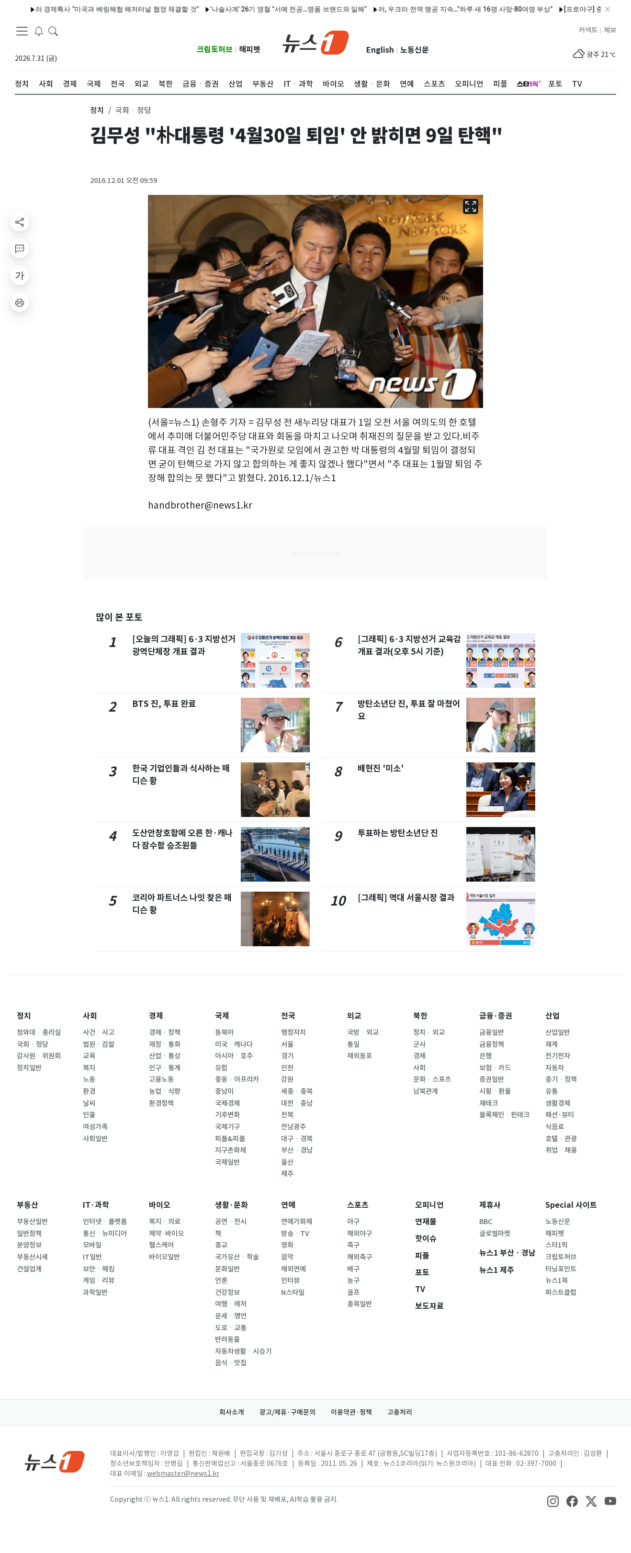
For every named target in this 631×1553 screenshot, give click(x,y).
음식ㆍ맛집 (231, 1363)
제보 (610, 30)
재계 (551, 1044)
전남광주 (293, 1126)
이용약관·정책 (351, 1412)
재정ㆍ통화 (164, 1044)
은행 (485, 1056)
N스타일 (292, 1292)
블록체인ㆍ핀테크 (504, 1115)
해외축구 (359, 1257)
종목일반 (359, 1304)
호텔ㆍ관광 (561, 1138)
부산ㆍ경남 (297, 1150)
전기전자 (557, 1056)
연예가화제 (296, 1221)
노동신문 (414, 50)
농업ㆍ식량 (164, 1091)
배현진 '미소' (381, 768)
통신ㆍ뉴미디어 (105, 1233)
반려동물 (227, 1339)
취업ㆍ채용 (561, 1150)
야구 (353, 1221)
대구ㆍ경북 (297, 1138)
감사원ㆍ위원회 (39, 1056)
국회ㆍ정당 (32, 1044)
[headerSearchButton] (53, 30)
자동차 (554, 1068)
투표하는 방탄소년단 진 (398, 833)
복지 (89, 1068)
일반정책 (29, 1233)
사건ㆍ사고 (98, 1032)
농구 (353, 1280)
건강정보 (227, 1292)
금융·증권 (495, 1016)
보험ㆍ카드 (495, 1068)
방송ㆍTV (295, 1233)
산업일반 (557, 1032)
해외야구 (359, 1233)
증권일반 (491, 1079)
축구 (353, 1245)
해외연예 (293, 1269)
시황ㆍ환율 (495, 1091)
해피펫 (249, 50)
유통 (551, 1091)
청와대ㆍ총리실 (39, 1032)
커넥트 (588, 30)
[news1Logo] (55, 1461)
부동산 (27, 1205)
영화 (287, 1245)
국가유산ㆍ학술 (237, 1257)
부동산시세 (32, 1257)
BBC (485, 1221)
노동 (89, 1079)
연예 (288, 1205)
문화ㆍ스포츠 (432, 1079)
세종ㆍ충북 (297, 1091)
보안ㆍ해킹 (98, 1269)
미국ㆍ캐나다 (234, 1044)
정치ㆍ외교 (429, 1032)
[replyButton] (19, 248)
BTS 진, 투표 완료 (164, 703)
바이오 (159, 1205)
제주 (287, 1173)
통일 (353, 1044)
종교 (221, 1245)
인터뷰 (290, 1280)
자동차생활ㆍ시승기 (243, 1351)
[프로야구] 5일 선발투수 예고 (117, 9)
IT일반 (92, 1257)
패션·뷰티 (559, 1115)
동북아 (224, 1032)
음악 (287, 1257)
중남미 (224, 1091)
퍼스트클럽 (560, 1292)
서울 (287, 1044)
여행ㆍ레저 (231, 1304)
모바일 (92, 1245)
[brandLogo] (315, 41)
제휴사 (490, 1205)
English (380, 50)
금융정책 (491, 1044)
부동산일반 (32, 1221)
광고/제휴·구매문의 (287, 1412)
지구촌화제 (230, 1150)
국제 (222, 1016)
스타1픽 (556, 1245)
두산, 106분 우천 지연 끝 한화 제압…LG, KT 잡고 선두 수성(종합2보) (359, 9)
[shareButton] (19, 221)
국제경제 (227, 1103)
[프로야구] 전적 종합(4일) (209, 9)
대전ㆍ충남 (297, 1103)
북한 (420, 1016)
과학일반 (95, 1292)
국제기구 (227, 1126)
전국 (288, 1016)
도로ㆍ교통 (231, 1328)
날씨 (89, 1103)
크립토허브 (215, 50)
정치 (24, 1016)
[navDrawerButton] (22, 31)
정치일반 (29, 1068)
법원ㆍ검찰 (98, 1044)
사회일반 (95, 1138)
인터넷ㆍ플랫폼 (105, 1221)
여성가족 (95, 1126)
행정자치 (293, 1032)
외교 (354, 1016)
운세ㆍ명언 (231, 1316)
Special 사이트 (571, 1205)
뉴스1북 (556, 1280)
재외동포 (359, 1056)
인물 (89, 1115)
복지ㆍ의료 (164, 1221)
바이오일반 (164, 1257)
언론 (221, 1280)
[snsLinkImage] (553, 1500)
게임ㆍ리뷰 (98, 1280)
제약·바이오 (166, 1233)
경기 (287, 1056)
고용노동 (161, 1079)
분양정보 (29, 1245)
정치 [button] (97, 110)
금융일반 (491, 1032)
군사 (419, 1044)
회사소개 (231, 1412)
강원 (287, 1079)
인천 (287, 1068)
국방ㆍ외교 (363, 1032)
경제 (156, 1016)
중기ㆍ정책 (561, 1079)
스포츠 (358, 1205)
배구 (353, 1269)
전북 (287, 1115)
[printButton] (19, 302)
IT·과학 (96, 1205)
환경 (89, 1091)
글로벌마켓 (494, 1233)
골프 (353, 1292)
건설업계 (29, 1269)
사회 (90, 1016)
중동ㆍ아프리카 (237, 1079)
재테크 (488, 1103)
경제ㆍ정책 (164, 1032)
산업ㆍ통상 (164, 1056)
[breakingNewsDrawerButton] (39, 30)
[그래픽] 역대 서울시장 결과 (406, 897)
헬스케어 (161, 1245)
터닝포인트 (560, 1269)
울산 (287, 1162)
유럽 (221, 1068)
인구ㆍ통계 (164, 1068)
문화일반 (227, 1269)
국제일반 (227, 1162)
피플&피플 (230, 1138)
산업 (552, 1016)
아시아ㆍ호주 (234, 1056)
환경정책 (161, 1103)
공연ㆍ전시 (231, 1221)
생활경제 (557, 1103)
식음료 (554, 1126)
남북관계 (425, 1091)
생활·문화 (231, 1205)
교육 (89, 1056)
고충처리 (399, 1412)
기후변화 (227, 1115)
